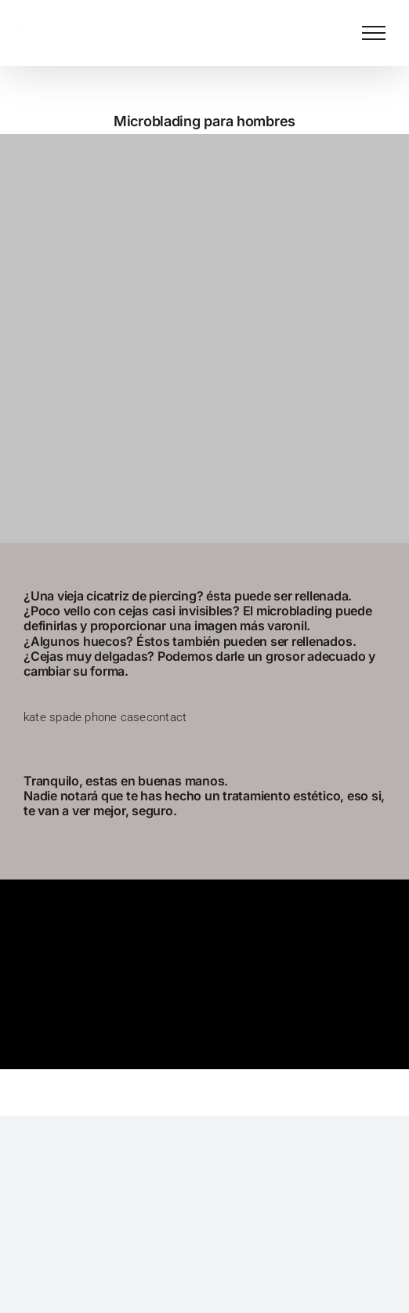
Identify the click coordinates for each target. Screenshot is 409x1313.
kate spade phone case (85, 717)
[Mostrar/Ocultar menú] (373, 33)
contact (167, 717)
